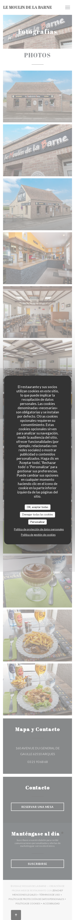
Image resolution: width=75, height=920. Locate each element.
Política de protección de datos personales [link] (39, 529)
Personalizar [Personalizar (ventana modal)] (37, 521)
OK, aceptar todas (37, 507)
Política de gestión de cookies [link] (38, 534)
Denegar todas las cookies (37, 514)
